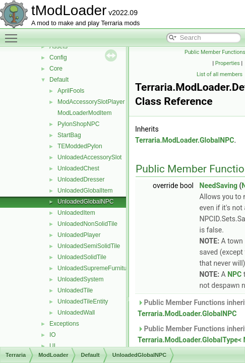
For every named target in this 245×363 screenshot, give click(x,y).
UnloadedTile (75, 290)
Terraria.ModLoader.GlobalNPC (184, 140)
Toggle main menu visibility (13, 34)
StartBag (69, 135)
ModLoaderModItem (84, 112)
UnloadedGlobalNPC (85, 201)
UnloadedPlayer (78, 234)
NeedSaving (219, 186)
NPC (234, 274)
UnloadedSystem (80, 279)
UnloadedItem (76, 212)
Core (56, 68)
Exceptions (64, 323)
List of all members (219, 74)
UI (52, 345)
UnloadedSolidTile (81, 257)
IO (52, 334)
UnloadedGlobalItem (84, 190)
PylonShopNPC (78, 124)
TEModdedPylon (79, 146)
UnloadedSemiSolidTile (88, 246)
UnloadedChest (78, 168)
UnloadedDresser (80, 179)
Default (59, 79)
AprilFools (70, 90)
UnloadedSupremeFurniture (94, 268)
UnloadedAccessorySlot (89, 157)
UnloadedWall (76, 312)
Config (58, 57)
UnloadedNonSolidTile (87, 223)
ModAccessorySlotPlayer (91, 101)
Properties (227, 63)
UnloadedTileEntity (82, 301)
